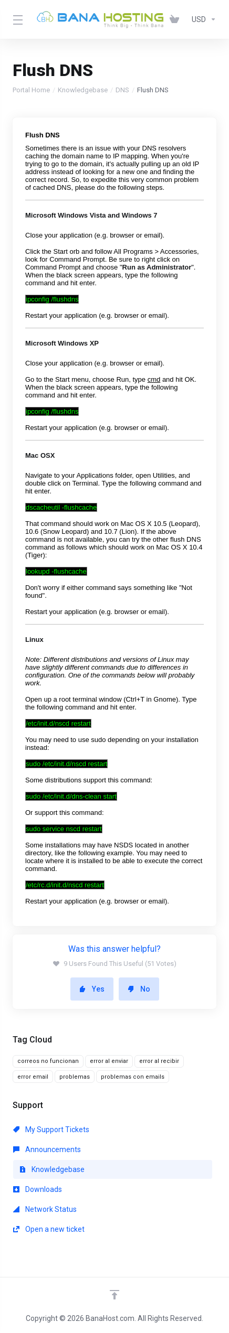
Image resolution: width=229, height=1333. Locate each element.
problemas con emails (132, 1076)
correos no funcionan (48, 1061)
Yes (92, 989)
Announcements (47, 1149)
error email (32, 1076)
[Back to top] (114, 1295)
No (139, 989)
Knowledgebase (83, 90)
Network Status (45, 1209)
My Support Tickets (51, 1129)
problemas (74, 1076)
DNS (122, 90)
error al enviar (109, 1061)
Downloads (37, 1189)
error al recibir (159, 1061)
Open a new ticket (49, 1229)
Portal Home (31, 90)
